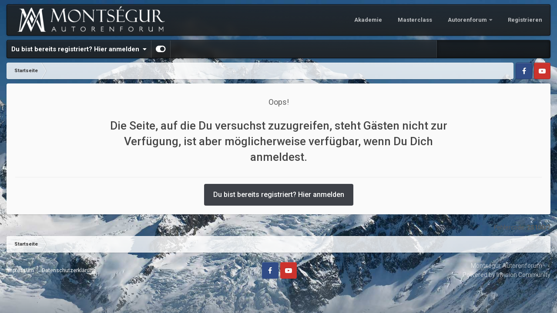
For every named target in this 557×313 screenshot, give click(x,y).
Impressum (20, 270)
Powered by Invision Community (506, 274)
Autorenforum (468, 20)
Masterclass (415, 20)
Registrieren (525, 20)
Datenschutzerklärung (69, 270)
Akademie (368, 20)
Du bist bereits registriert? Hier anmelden (79, 49)
